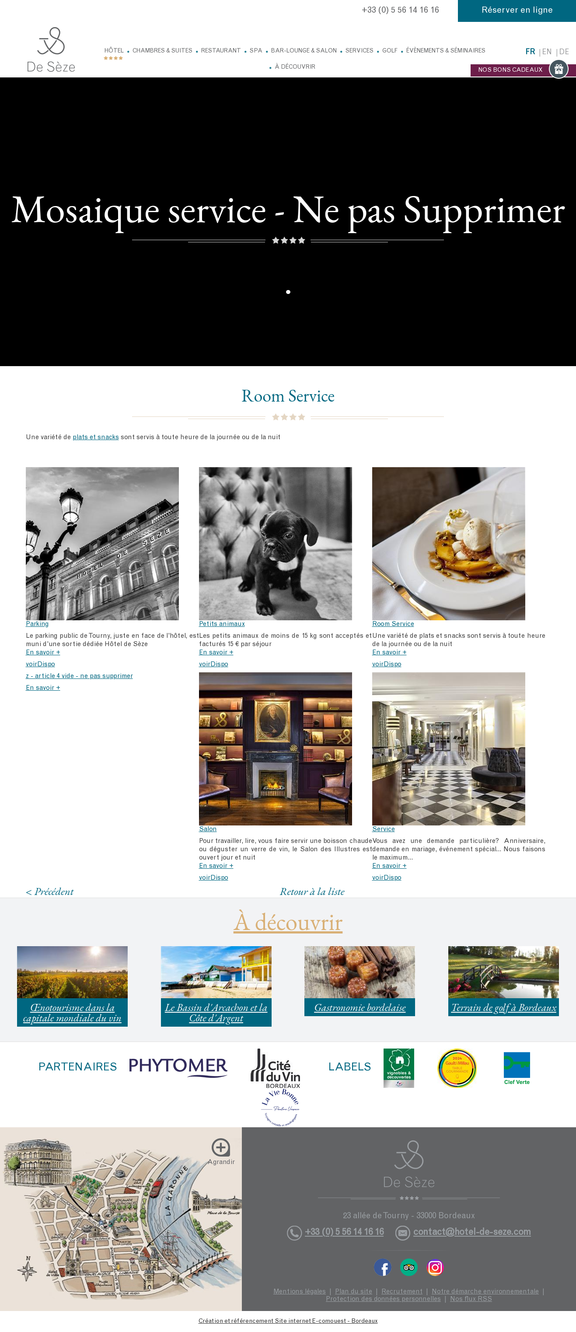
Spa (256, 51)
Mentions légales (299, 1292)
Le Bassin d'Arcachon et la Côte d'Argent (216, 1012)
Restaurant (221, 51)
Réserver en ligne (517, 11)
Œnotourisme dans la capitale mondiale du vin (72, 1012)
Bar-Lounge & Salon (304, 51)
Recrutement (401, 1292)
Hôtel (114, 51)
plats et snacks (96, 437)
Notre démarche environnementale (485, 1292)
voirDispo (40, 664)
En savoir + (43, 653)
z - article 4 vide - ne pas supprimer (79, 676)
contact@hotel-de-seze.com (472, 1233)
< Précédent (50, 891)
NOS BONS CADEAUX (523, 70)
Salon (208, 829)
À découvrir (295, 67)
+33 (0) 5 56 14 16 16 (400, 11)
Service (383, 829)
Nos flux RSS (471, 1299)
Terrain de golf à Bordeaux (503, 1007)
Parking (37, 624)
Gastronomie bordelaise (359, 1007)
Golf (390, 51)
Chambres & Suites (162, 51)
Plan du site (353, 1292)
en (547, 52)
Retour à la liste (311, 891)
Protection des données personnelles (383, 1299)
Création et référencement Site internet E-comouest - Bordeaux (288, 1321)
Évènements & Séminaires (445, 51)
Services (360, 51)
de (564, 52)
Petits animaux (222, 624)
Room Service (393, 624)
